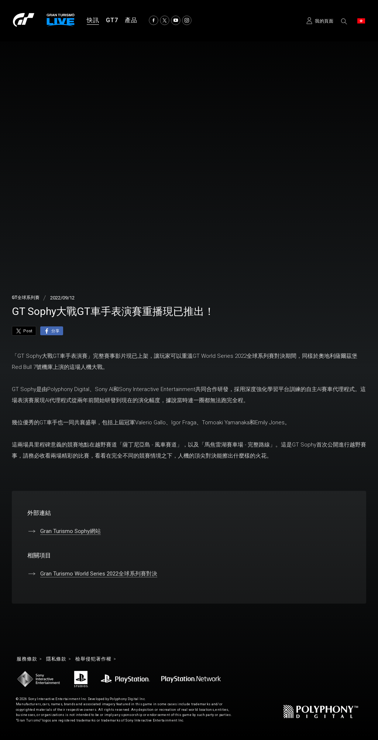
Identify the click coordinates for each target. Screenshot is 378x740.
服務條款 (28, 659)
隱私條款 (59, 659)
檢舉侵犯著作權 (97, 659)
